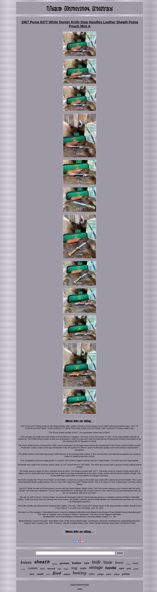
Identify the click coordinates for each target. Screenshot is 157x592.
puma (108, 574)
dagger (66, 569)
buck (32, 574)
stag (74, 568)
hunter (136, 563)
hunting (79, 572)
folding (128, 564)
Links (79, 589)
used (128, 568)
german (126, 574)
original (67, 574)
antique (117, 574)
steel (42, 568)
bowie (119, 563)
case (121, 568)
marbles (135, 569)
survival (51, 568)
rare (86, 563)
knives (26, 562)
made (83, 568)
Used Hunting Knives (79, 584)
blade (107, 562)
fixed (57, 573)
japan (92, 573)
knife (96, 562)
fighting (54, 564)
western (23, 569)
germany (64, 563)
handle (110, 568)
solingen (100, 574)
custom (33, 568)
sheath (42, 562)
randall (40, 574)
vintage (96, 567)
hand (59, 569)
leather (76, 563)
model (48, 574)
